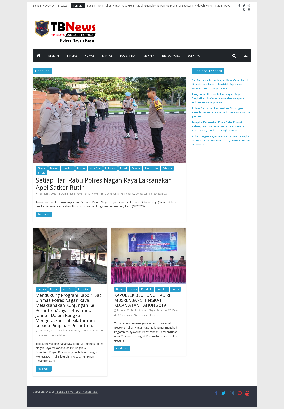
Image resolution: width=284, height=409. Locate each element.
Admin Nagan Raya (71, 193)
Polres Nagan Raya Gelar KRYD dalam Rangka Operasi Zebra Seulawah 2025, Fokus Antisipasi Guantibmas (221, 140)
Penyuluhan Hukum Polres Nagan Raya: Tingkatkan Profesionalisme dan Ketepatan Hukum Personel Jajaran (218, 98)
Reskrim (148, 55)
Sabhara (194, 55)
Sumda (41, 173)
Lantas (107, 55)
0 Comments (110, 193)
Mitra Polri (95, 168)
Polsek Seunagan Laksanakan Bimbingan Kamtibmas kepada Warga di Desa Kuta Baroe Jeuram (221, 112)
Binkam (53, 55)
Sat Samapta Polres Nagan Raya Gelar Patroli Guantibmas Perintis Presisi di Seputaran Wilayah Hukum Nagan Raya (158, 5)
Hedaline (129, 193)
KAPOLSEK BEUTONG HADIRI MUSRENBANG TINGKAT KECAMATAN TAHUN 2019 (142, 300)
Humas (89, 55)
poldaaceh (141, 193)
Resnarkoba (171, 55)
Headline (68, 168)
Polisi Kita (127, 55)
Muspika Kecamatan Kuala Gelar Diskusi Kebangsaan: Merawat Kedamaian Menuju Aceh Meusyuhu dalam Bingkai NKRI (218, 126)
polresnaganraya (158, 193)
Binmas (72, 55)
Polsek (123, 168)
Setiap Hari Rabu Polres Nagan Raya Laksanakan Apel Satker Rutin (104, 184)
